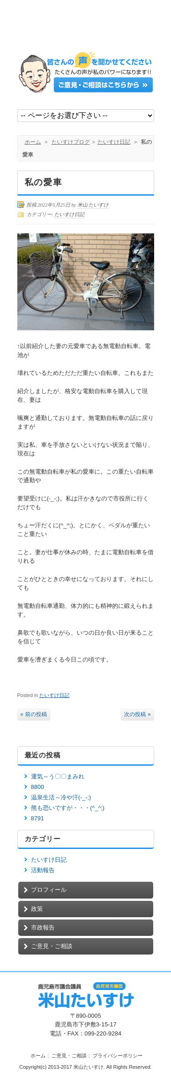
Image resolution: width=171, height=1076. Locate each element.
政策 (37, 908)
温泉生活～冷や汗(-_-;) (61, 797)
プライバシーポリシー (118, 1055)
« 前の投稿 (34, 714)
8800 (37, 786)
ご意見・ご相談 (52, 946)
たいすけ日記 (114, 142)
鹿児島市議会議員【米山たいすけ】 (85, 28)
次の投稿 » (137, 714)
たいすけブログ (71, 142)
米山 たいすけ (93, 204)
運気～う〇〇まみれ (57, 776)
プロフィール (49, 889)
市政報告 (43, 927)
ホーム (33, 142)
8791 (37, 818)
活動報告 (43, 870)
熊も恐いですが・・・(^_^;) (68, 807)
